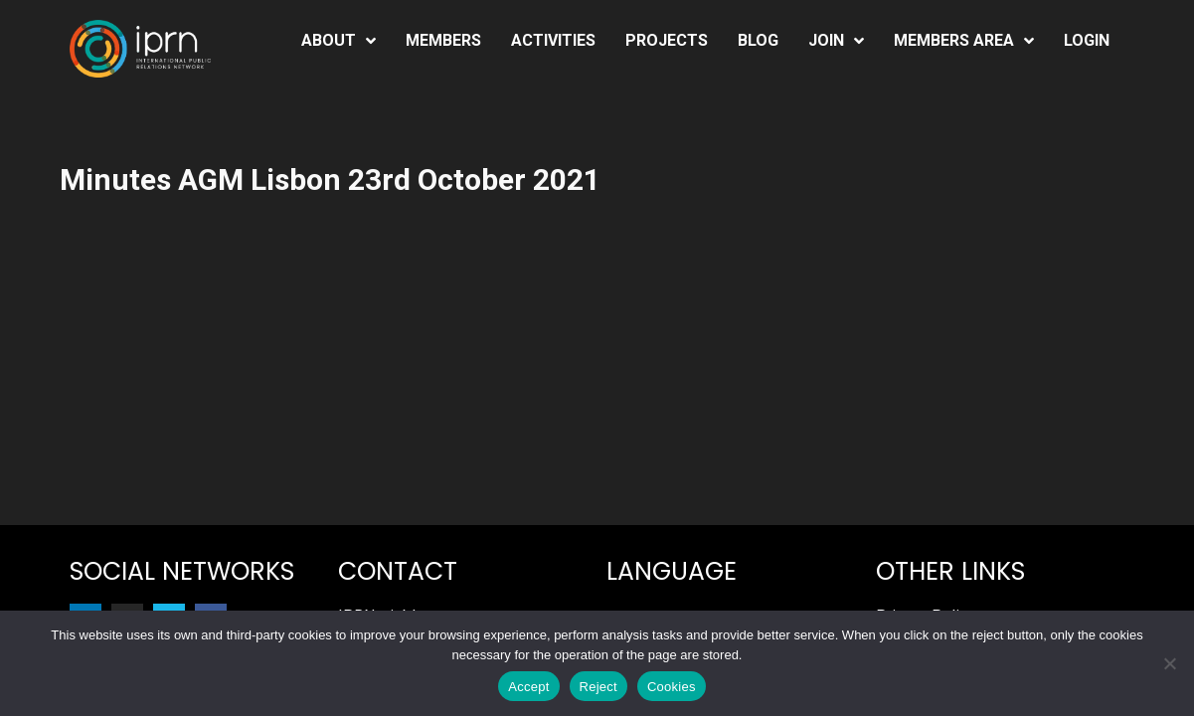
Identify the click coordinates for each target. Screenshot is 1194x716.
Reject (598, 686)
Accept (528, 686)
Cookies (671, 686)
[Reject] (1169, 663)
